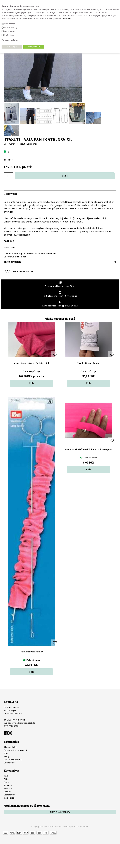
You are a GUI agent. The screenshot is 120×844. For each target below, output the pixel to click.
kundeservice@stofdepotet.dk (19, 722)
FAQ (6, 753)
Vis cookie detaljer (10, 40)
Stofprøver (9, 794)
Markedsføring (10, 27)
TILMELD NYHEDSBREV (60, 812)
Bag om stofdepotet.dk (15, 750)
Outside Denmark (13, 759)
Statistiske (9, 35)
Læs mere (66, 18)
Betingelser (9, 762)
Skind (6, 779)
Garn (6, 782)
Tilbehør (8, 785)
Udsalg (7, 791)
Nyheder (8, 788)
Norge (7, 756)
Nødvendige (9, 23)
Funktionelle (9, 31)
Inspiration (9, 797)
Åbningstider (10, 747)
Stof (6, 776)
